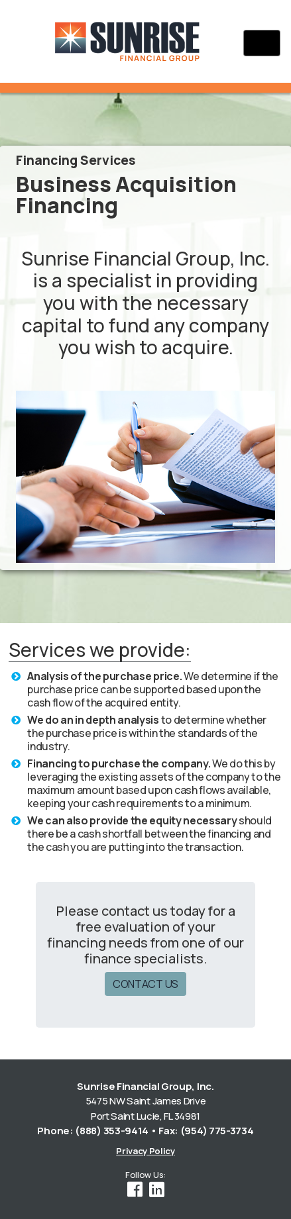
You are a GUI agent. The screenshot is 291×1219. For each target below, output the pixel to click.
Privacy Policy (145, 1151)
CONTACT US (145, 984)
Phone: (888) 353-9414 (92, 1131)
